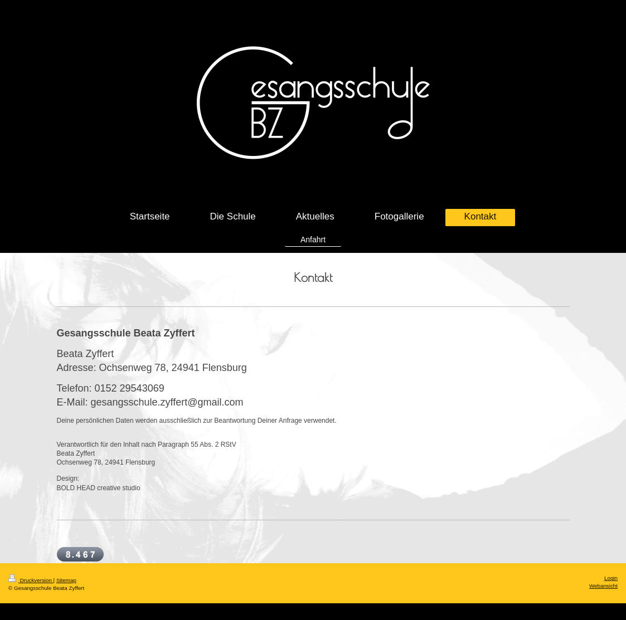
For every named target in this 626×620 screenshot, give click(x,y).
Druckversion (31, 580)
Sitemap (66, 580)
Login (611, 578)
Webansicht (603, 586)
